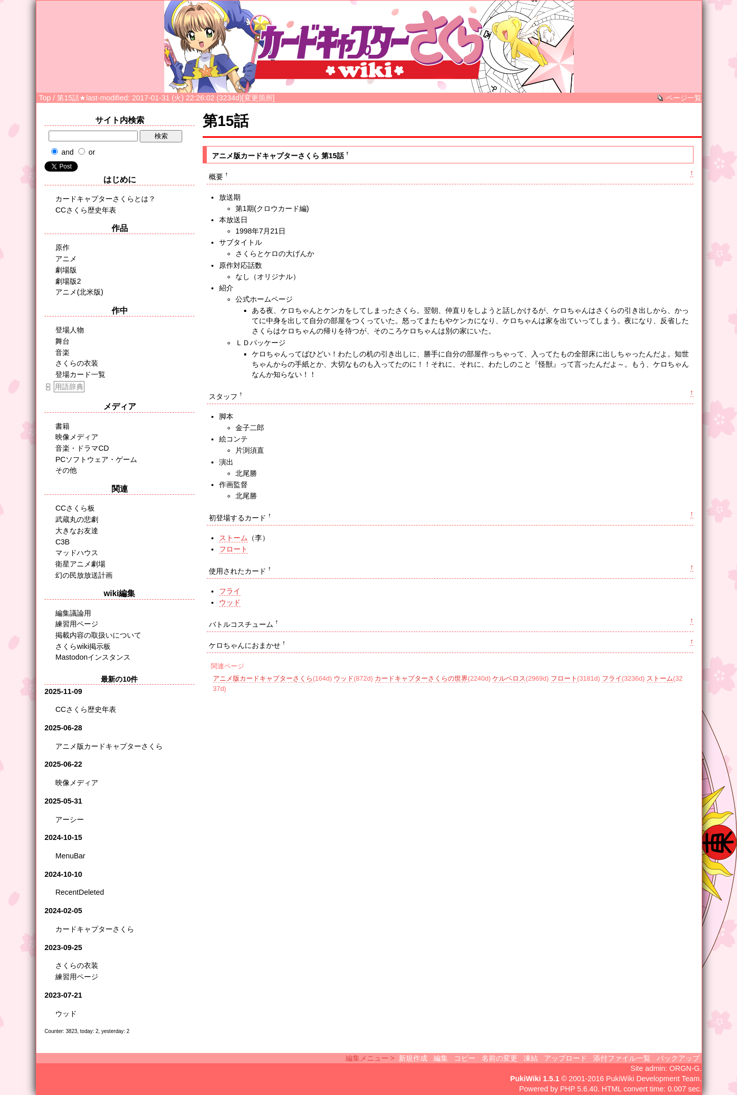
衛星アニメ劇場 (80, 564)
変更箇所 (258, 98)
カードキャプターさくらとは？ (105, 199)
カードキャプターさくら (94, 929)
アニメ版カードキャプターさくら (263, 678)
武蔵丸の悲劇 (76, 519)
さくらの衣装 (76, 363)
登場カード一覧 (80, 374)
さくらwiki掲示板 (83, 646)
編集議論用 (73, 613)
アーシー (69, 819)
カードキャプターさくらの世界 (421, 678)
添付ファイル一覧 (622, 1058)
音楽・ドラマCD (82, 448)
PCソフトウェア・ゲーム (96, 459)
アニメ (66, 259)
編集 (440, 1058)
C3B (62, 542)
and (67, 152)
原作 (62, 247)
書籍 (62, 426)
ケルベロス (509, 678)
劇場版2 (68, 281)
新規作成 (413, 1058)
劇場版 (66, 270)
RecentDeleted (79, 892)
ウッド (230, 602)
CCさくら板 (75, 508)
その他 (66, 470)
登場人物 (69, 330)
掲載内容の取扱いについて (98, 635)
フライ (230, 591)
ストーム (233, 538)
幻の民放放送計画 (84, 575)
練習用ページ (76, 624)
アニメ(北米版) (79, 292)
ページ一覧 (684, 98)
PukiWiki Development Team (653, 1079)
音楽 (62, 352)
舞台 (62, 341)
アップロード (565, 1058)
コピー (464, 1058)
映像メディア (76, 437)
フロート (233, 549)
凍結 (531, 1058)
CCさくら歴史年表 (85, 210)
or (92, 152)
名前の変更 (499, 1058)
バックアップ (678, 1058)
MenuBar (70, 856)
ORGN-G (684, 1068)
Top (45, 98)
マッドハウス (76, 553)
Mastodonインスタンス (93, 657)
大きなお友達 (76, 531)
